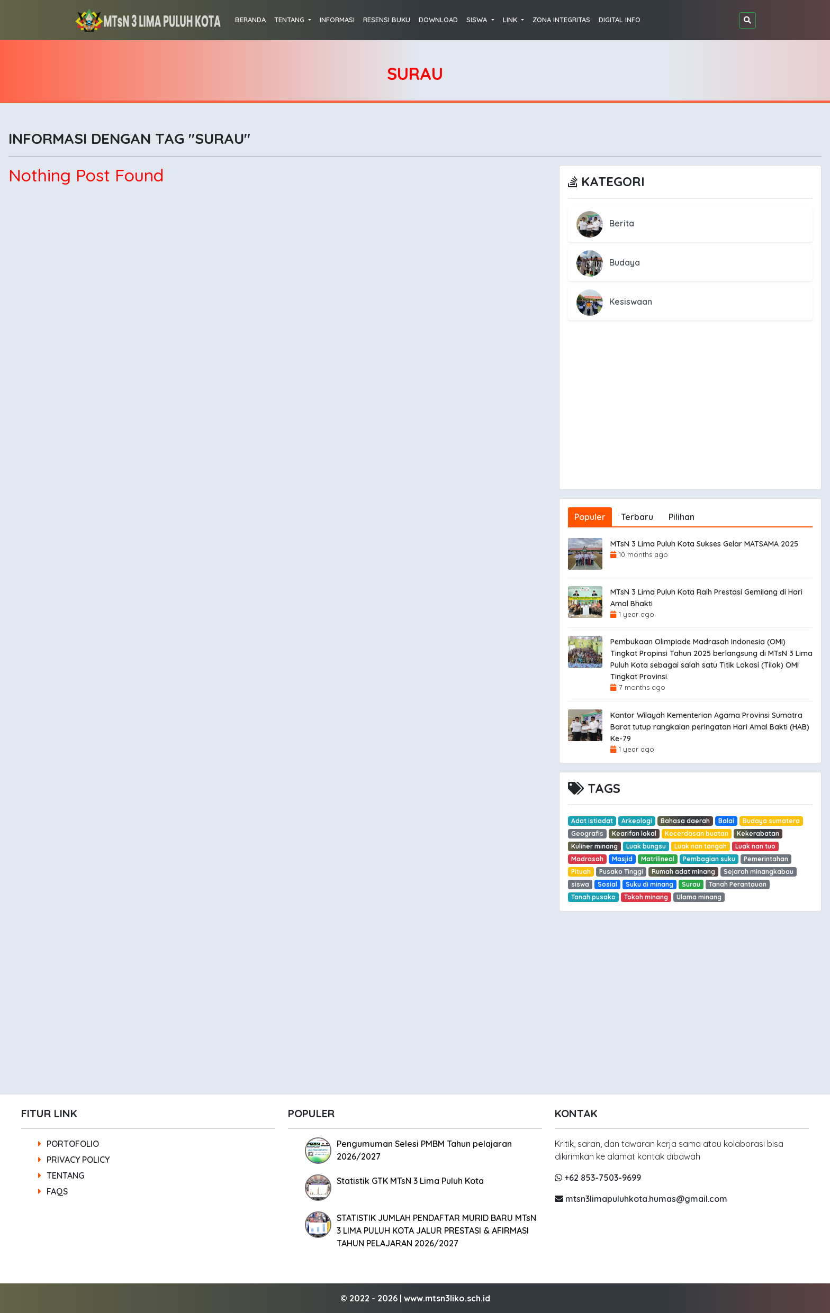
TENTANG (61, 1175)
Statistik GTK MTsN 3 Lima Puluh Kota (410, 1180)
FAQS (53, 1191)
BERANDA (250, 19)
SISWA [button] (477, 19)
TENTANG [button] (290, 19)
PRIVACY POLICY (74, 1159)
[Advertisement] (690, 415)
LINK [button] (511, 19)
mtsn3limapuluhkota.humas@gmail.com (641, 1198)
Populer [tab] (590, 517)
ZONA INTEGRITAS (561, 19)
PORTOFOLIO (68, 1143)
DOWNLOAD (438, 19)
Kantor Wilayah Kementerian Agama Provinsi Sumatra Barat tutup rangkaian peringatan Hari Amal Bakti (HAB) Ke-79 (709, 726)
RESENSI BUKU (386, 19)
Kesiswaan (614, 301)
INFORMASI (337, 19)
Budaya (608, 262)
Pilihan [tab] (681, 517)
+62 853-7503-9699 (598, 1177)
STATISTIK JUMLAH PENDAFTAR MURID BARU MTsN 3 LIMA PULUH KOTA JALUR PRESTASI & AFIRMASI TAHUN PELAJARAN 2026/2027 (436, 1230)
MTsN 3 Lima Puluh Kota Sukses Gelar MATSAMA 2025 (704, 544)
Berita (605, 223)
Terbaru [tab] (637, 517)
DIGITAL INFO (619, 19)
